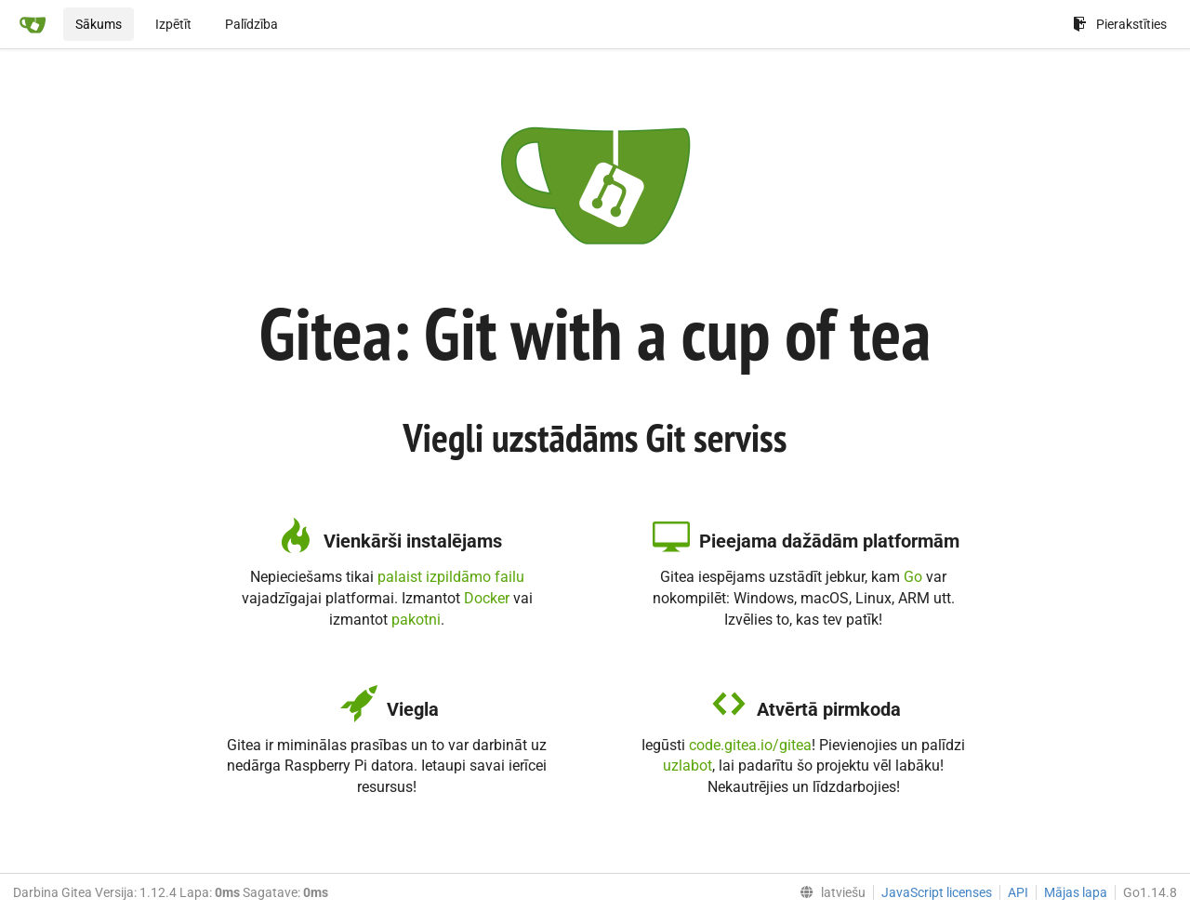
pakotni (416, 619)
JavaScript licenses (936, 892)
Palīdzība (251, 24)
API (1018, 892)
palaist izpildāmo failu (450, 577)
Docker (486, 598)
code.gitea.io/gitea (750, 745)
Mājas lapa (1075, 892)
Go (913, 577)
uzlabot (687, 765)
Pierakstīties (1120, 24)
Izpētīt (173, 24)
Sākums (98, 24)
